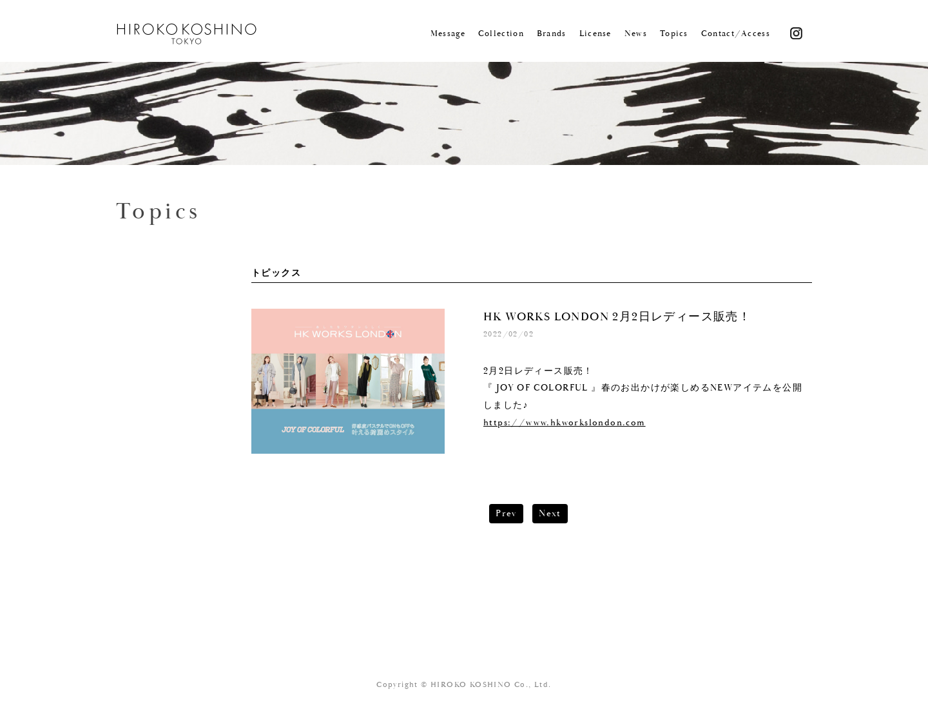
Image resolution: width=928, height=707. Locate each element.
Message (447, 33)
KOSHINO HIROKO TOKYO (187, 34)
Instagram (795, 33)
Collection (501, 33)
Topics (674, 33)
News (635, 33)
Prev (506, 513)
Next (550, 513)
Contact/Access (735, 33)
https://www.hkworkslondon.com (564, 423)
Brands (551, 33)
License (595, 33)
